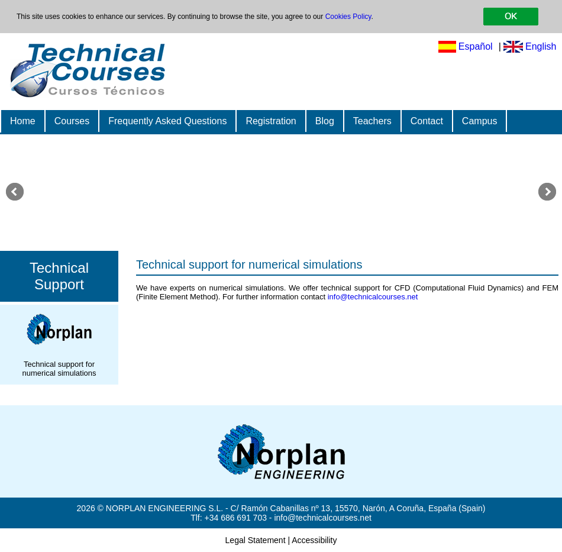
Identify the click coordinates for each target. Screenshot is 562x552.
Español (475, 46)
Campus (480, 121)
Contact (427, 121)
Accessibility (314, 540)
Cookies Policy (348, 16)
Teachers (372, 121)
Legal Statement (255, 540)
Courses (72, 121)
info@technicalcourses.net (373, 296)
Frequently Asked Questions (167, 121)
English (540, 46)
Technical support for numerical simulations (249, 264)
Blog (324, 121)
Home (22, 121)
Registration (271, 121)
